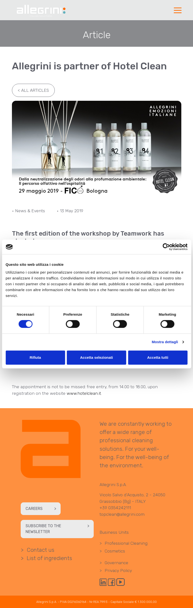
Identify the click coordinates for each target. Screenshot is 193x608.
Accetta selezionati (96, 357)
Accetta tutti (157, 357)
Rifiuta (35, 357)
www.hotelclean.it (84, 393)
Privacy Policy (116, 570)
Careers (42, 509)
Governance (114, 562)
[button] (177, 11)
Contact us (37, 550)
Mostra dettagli (165, 342)
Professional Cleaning (123, 543)
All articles (32, 90)
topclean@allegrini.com (122, 514)
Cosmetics (112, 551)
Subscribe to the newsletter (59, 529)
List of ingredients (47, 558)
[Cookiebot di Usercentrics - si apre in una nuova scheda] (166, 246)
